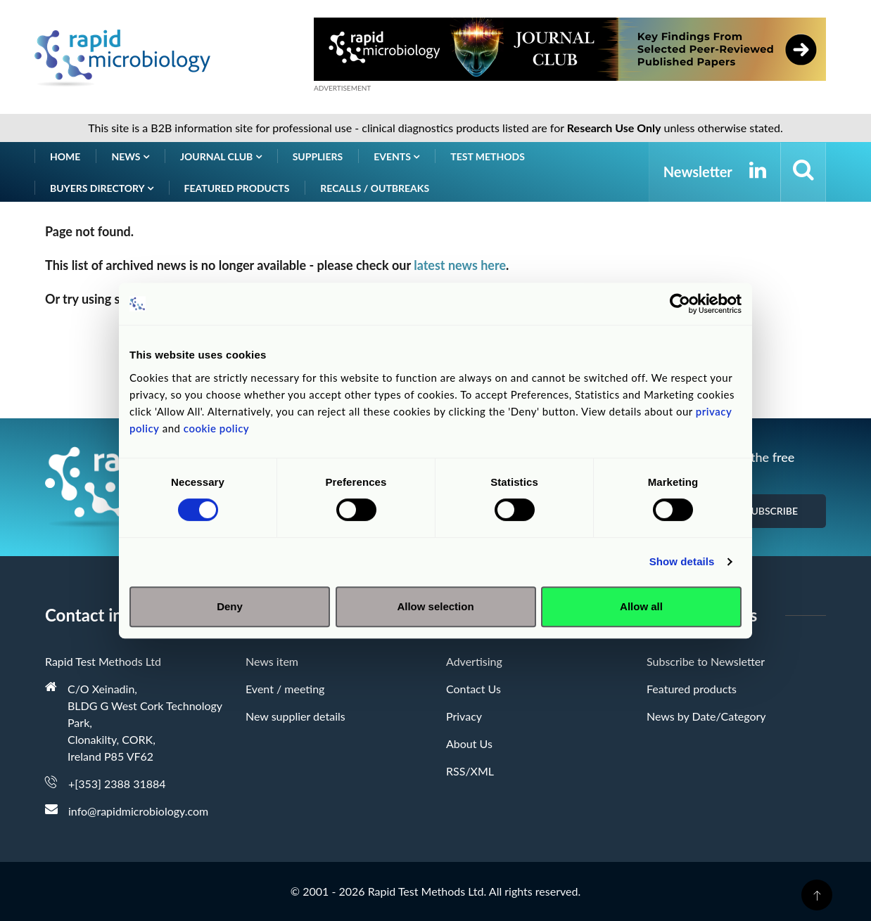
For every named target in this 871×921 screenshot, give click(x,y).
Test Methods (487, 156)
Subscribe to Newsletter (706, 661)
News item (272, 661)
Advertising (474, 661)
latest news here (460, 265)
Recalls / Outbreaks (374, 188)
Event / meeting (285, 688)
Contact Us (473, 688)
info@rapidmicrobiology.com (138, 811)
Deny (230, 606)
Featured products (237, 188)
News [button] (130, 156)
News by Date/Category (706, 716)
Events (396, 156)
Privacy (464, 716)
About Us (469, 743)
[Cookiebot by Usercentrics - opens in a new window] (680, 303)
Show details (682, 561)
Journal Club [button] (221, 156)
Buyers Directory (101, 188)
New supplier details (295, 716)
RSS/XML (470, 771)
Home (65, 156)
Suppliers (318, 156)
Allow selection (435, 606)
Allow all (641, 606)
